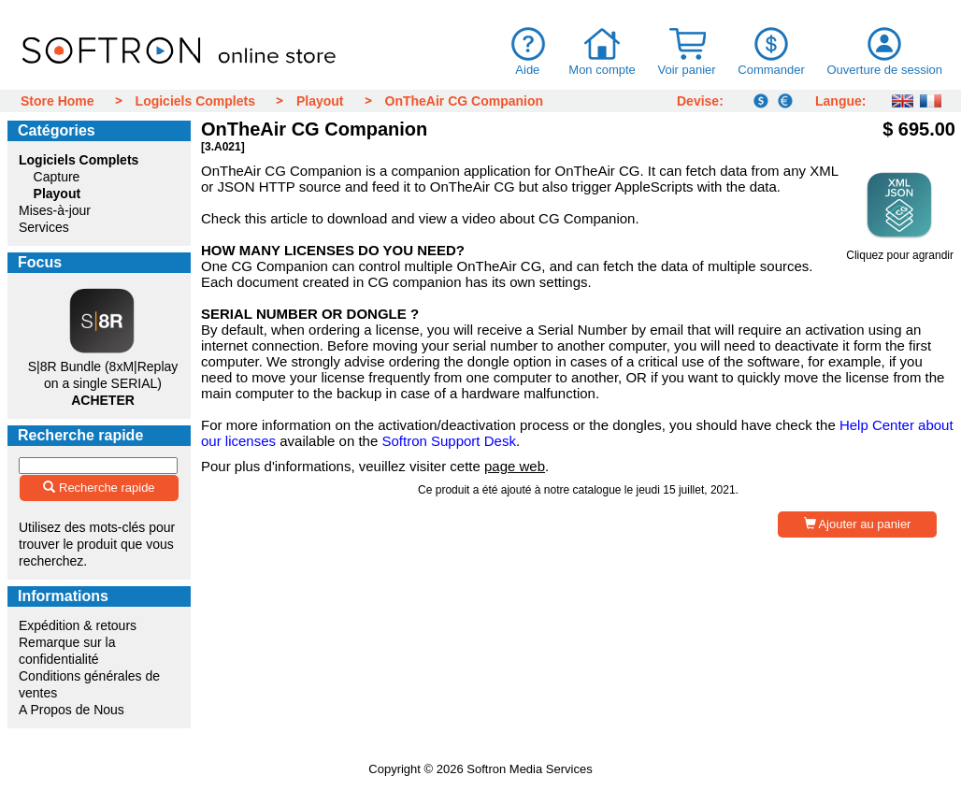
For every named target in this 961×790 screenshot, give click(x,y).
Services (44, 227)
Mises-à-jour (55, 210)
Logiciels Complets (195, 100)
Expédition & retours (77, 625)
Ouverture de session (884, 70)
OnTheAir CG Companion (464, 100)
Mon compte (602, 70)
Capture (57, 176)
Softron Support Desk (448, 441)
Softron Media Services (529, 769)
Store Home (57, 100)
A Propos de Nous (71, 709)
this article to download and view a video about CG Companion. (442, 218)
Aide (528, 70)
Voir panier (686, 70)
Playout (320, 100)
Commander (771, 70)
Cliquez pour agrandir (900, 250)
